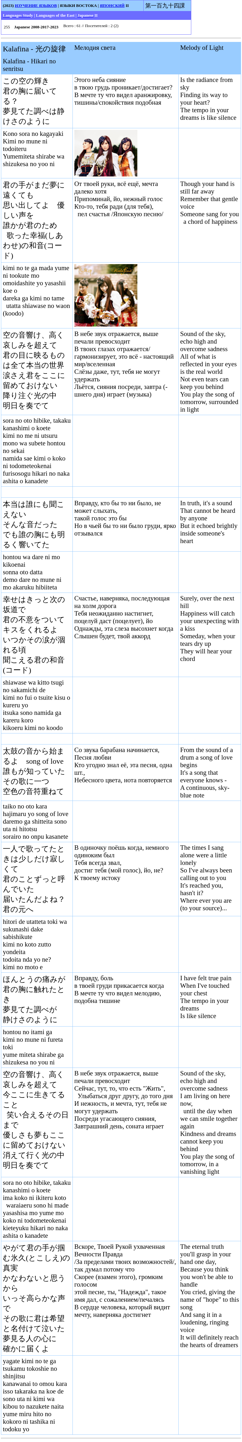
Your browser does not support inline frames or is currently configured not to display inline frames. (125, 27)
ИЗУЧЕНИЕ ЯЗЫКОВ (36, 5)
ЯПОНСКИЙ (112, 5)
